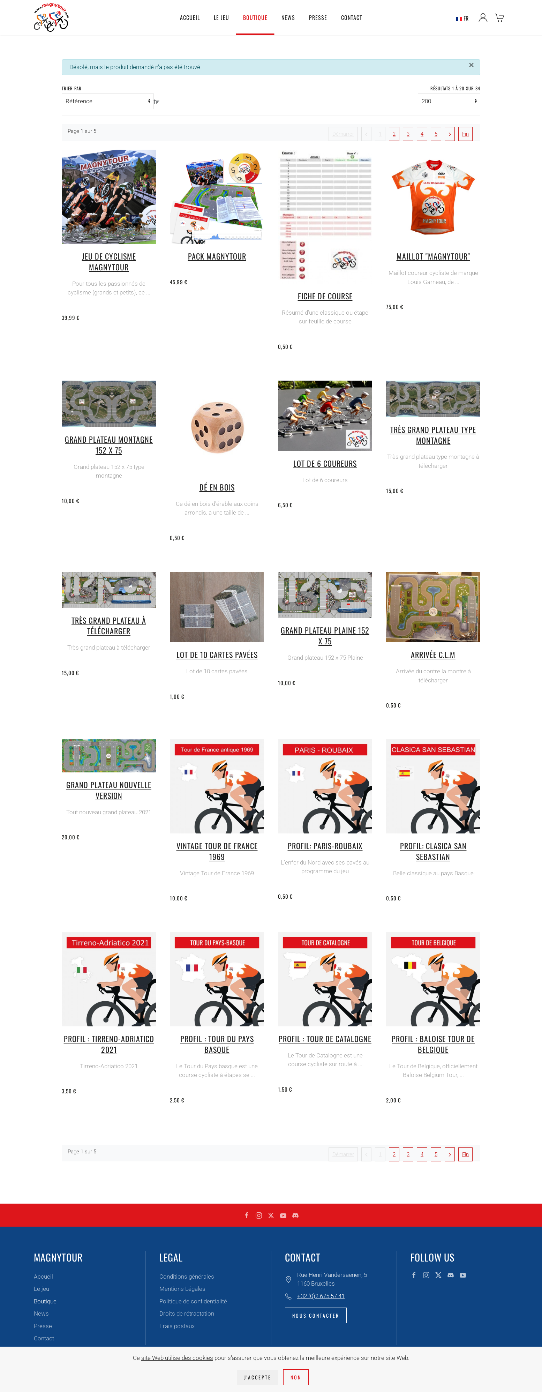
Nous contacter (315, 1315)
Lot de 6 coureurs (325, 463)
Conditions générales (186, 1276)
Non (296, 1377)
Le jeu (41, 1288)
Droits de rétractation (186, 1313)
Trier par (72, 88)
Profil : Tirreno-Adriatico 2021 (109, 1044)
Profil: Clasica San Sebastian (433, 851)
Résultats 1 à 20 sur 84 (455, 88)
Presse (318, 17)
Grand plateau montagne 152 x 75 (109, 445)
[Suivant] (450, 134)
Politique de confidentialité (193, 1301)
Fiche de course (325, 295)
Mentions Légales (182, 1288)
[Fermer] (471, 65)
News (288, 17)
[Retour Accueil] (51, 17)
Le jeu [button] (221, 17)
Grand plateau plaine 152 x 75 (325, 635)
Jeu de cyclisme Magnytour (109, 261)
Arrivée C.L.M (433, 654)
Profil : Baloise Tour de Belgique (433, 1044)
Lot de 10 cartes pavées (217, 654)
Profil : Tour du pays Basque (217, 1044)
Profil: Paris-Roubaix (325, 845)
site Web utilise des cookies (177, 1357)
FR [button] (462, 18)
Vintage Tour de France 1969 (217, 851)
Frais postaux (177, 1326)
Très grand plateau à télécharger (108, 626)
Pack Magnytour (217, 256)
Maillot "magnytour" (433, 256)
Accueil (190, 17)
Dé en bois (217, 487)
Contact (351, 17)
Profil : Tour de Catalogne (325, 1038)
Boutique (45, 1301)
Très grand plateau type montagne (433, 435)
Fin (465, 134)
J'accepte (257, 1377)
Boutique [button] (255, 17)
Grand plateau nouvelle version (108, 790)
